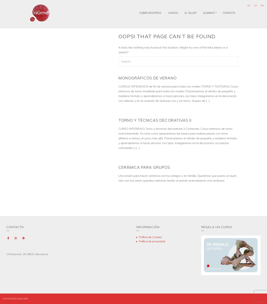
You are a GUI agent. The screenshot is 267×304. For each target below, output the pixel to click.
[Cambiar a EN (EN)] (262, 5)
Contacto (229, 12)
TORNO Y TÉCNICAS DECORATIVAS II (155, 120)
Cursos (173, 12)
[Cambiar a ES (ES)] (249, 5)
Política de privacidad (152, 241)
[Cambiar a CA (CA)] (255, 5)
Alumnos (209, 12)
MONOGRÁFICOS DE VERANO (147, 78)
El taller (190, 12)
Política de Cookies (150, 237)
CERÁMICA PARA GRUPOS (144, 167)
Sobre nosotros (150, 12)
